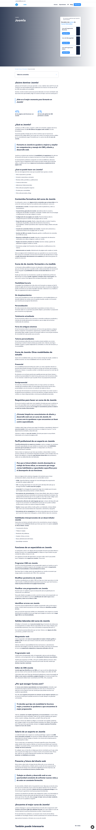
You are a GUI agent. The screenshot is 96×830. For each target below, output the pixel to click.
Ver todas (78, 825)
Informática (25, 69)
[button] (92, 827)
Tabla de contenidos (37, 75)
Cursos (20, 69)
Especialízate (66, 33)
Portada (16, 69)
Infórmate (77, 4)
